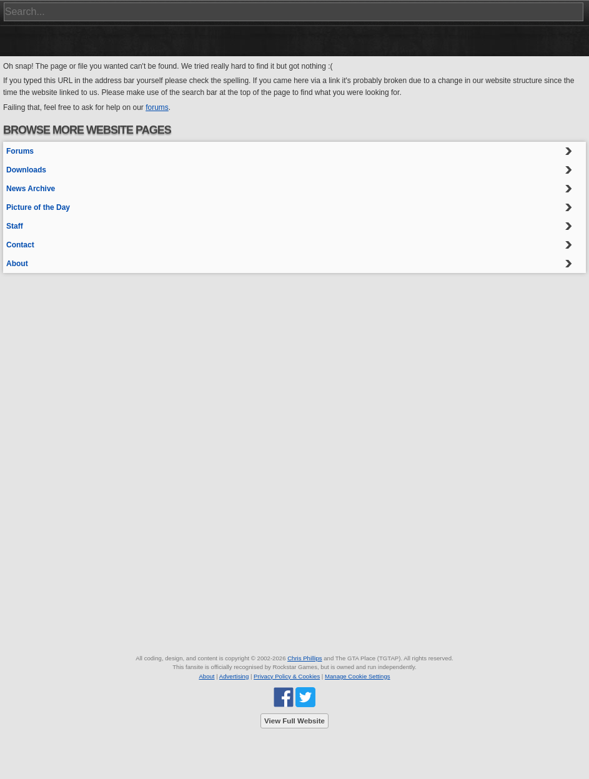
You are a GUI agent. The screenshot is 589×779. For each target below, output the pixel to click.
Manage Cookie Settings (357, 676)
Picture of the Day (38, 207)
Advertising (234, 676)
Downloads (26, 170)
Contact (20, 245)
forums (157, 107)
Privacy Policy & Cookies (287, 676)
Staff (14, 226)
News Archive (30, 188)
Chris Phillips (304, 658)
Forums (20, 151)
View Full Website (294, 721)
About (17, 263)
